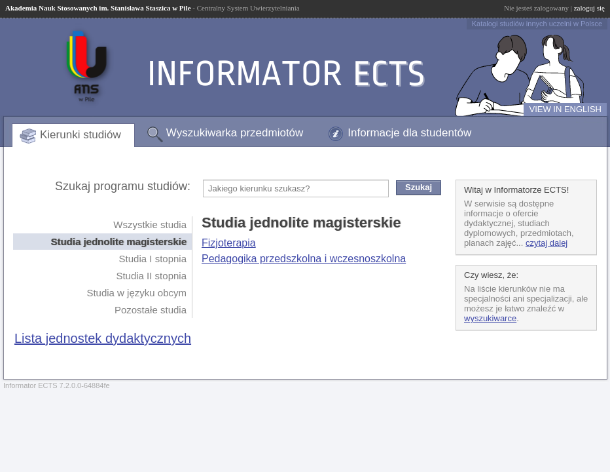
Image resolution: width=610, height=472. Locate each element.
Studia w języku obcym (136, 292)
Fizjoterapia (229, 242)
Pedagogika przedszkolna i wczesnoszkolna (304, 258)
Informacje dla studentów (409, 133)
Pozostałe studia (151, 309)
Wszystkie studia (150, 224)
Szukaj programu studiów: (122, 186)
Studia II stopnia (151, 275)
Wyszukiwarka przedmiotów (235, 133)
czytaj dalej (546, 243)
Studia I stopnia (153, 258)
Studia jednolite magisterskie (118, 241)
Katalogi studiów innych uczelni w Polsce (537, 24)
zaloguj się (589, 8)
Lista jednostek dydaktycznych (102, 338)
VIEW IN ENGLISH (565, 109)
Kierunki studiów (80, 134)
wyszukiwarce (490, 318)
